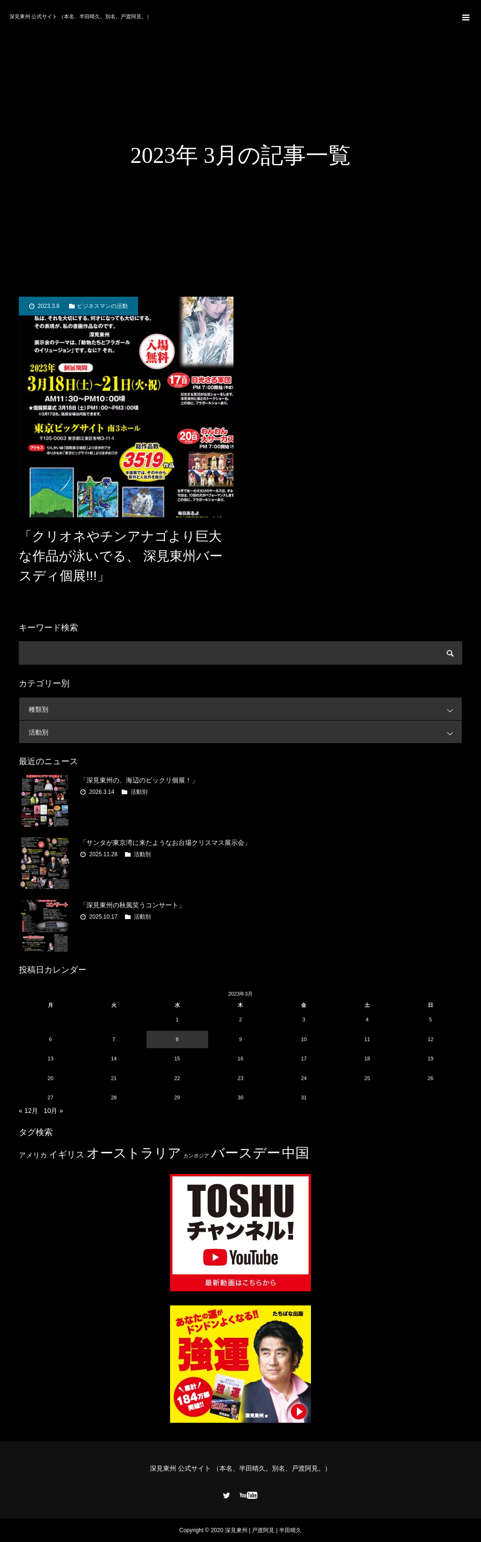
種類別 (245, 709)
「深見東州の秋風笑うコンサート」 (132, 905)
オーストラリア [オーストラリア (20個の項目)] (133, 1153)
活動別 (245, 732)
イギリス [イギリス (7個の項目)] (67, 1154)
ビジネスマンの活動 (102, 306)
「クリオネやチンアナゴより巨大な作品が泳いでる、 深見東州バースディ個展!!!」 (121, 556)
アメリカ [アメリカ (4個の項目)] (33, 1155)
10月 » (53, 1110)
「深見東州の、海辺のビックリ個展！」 (139, 780)
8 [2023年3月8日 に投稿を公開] (177, 1039)
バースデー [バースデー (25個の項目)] (245, 1152)
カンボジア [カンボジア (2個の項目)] (196, 1155)
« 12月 (28, 1110)
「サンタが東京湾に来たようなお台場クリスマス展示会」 (165, 842)
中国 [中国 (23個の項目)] (295, 1152)
